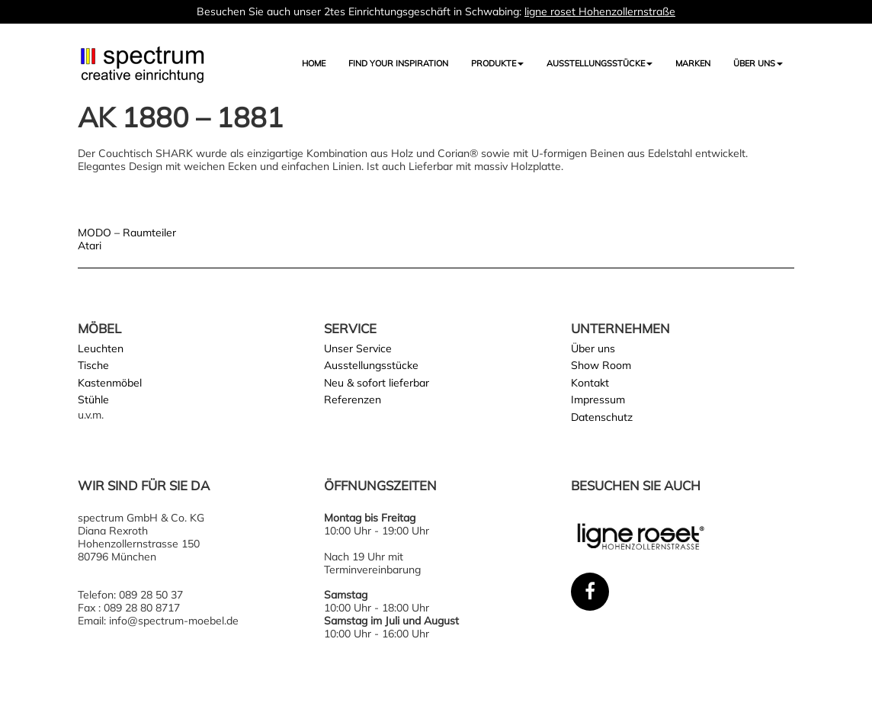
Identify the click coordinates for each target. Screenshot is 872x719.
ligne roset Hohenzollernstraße (599, 11)
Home (313, 63)
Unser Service (358, 348)
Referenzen (352, 399)
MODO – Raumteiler (127, 232)
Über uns (758, 63)
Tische (93, 365)
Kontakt (590, 383)
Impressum (598, 399)
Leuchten (100, 348)
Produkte (497, 63)
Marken (692, 63)
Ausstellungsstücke (371, 365)
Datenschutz (602, 417)
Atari (89, 245)
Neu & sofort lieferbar (376, 383)
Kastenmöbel (110, 383)
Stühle (93, 399)
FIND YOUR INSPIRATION (398, 63)
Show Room (601, 365)
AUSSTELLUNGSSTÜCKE (599, 63)
